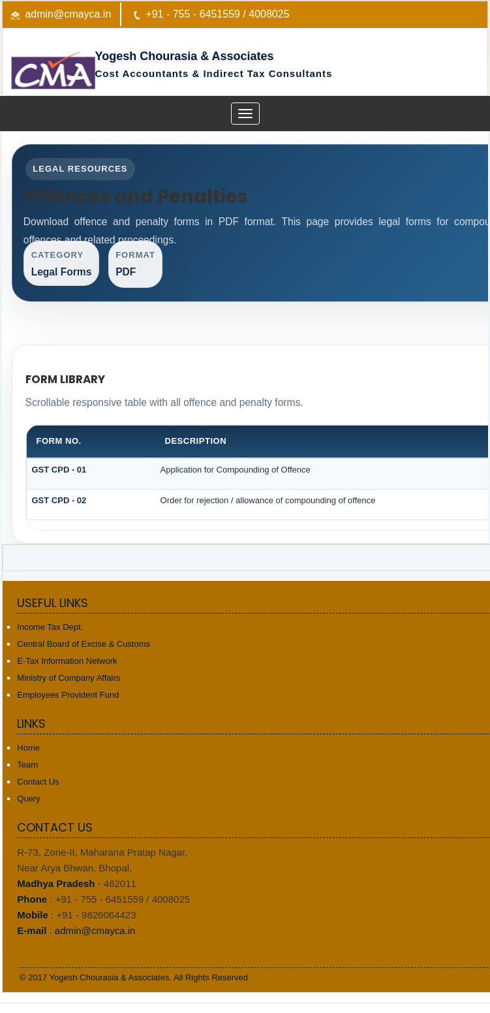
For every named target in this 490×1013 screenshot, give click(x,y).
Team (27, 765)
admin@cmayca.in (68, 14)
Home (28, 748)
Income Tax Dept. (50, 627)
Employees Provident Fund (68, 695)
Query (28, 798)
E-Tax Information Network (67, 661)
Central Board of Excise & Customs (83, 644)
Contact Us (38, 782)
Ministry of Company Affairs (68, 678)
